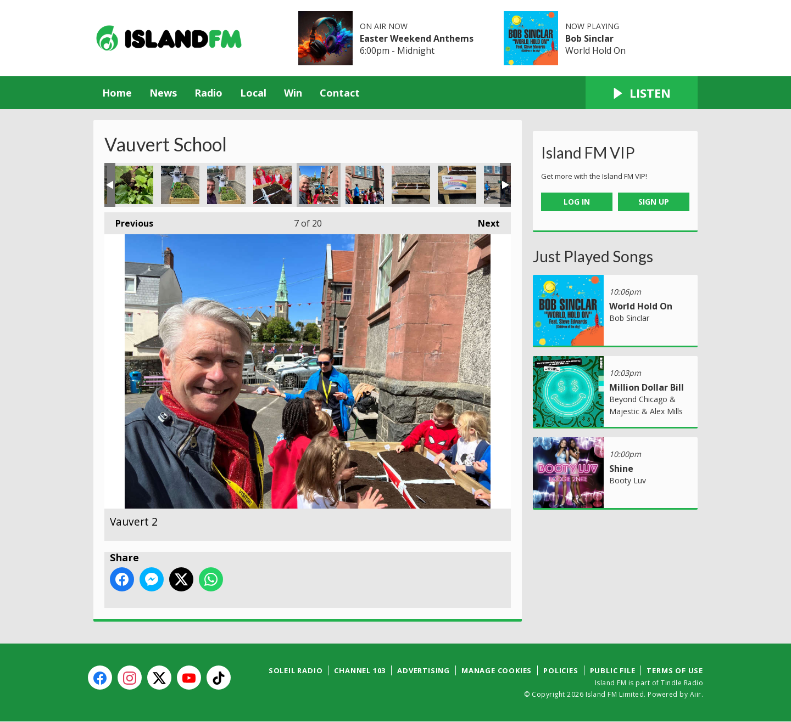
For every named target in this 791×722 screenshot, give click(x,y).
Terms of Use (675, 670)
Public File (613, 670)
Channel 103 (360, 670)
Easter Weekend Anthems (417, 38)
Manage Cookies (496, 670)
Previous (128, 220)
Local (253, 92)
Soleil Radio (296, 670)
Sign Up (653, 201)
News (163, 92)
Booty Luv (627, 480)
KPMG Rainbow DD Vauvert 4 (180, 185)
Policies (560, 670)
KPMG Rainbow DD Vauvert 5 (226, 185)
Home (117, 92)
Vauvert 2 (318, 185)
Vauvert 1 (272, 185)
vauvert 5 (457, 185)
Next (483, 220)
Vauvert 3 (365, 185)
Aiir (695, 694)
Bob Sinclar (589, 38)
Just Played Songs (593, 256)
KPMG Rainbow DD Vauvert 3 (134, 185)
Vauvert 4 (411, 185)
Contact (340, 92)
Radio (208, 92)
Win (293, 92)
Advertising (423, 670)
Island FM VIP (588, 152)
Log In (577, 201)
